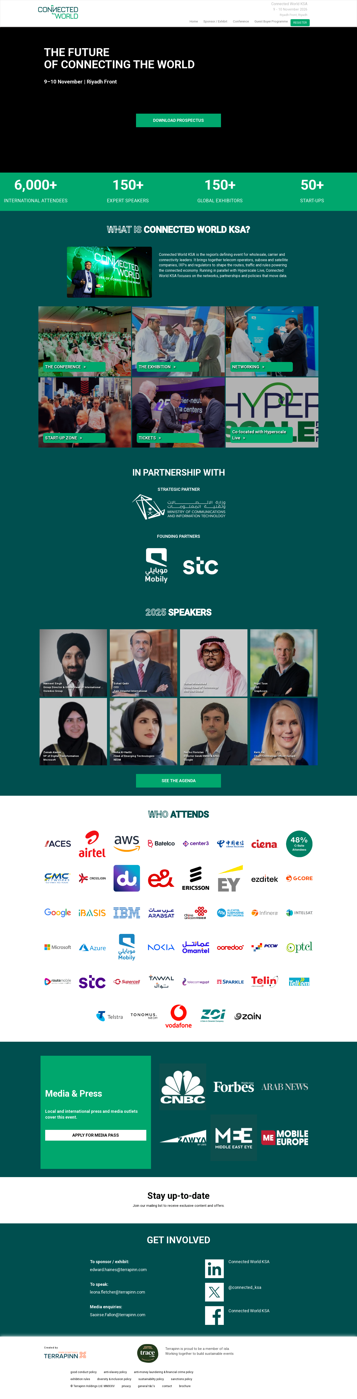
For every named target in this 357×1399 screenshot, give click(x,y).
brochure (185, 1386)
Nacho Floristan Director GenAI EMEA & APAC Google (202, 756)
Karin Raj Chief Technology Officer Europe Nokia (274, 756)
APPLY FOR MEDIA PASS (95, 1135)
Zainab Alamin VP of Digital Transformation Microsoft (61, 756)
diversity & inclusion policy (114, 1379)
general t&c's (146, 1386)
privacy (126, 1386)
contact (167, 1386)
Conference (241, 21)
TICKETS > (150, 437)
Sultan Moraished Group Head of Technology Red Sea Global (201, 687)
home (194, 21)
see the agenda (178, 780)
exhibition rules (80, 1379)
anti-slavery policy (115, 1372)
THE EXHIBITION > (157, 366)
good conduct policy (83, 1372)
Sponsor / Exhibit (215, 21)
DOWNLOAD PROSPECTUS (178, 120)
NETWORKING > (248, 366)
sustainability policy (151, 1379)
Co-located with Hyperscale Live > (259, 434)
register (300, 22)
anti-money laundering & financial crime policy (163, 1372)
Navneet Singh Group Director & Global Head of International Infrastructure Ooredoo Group (81, 687)
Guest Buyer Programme (271, 21)
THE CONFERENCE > (65, 366)
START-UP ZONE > (63, 437)
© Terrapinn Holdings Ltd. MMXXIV (92, 1386)
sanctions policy (181, 1379)
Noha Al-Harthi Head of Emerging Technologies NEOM (134, 756)
